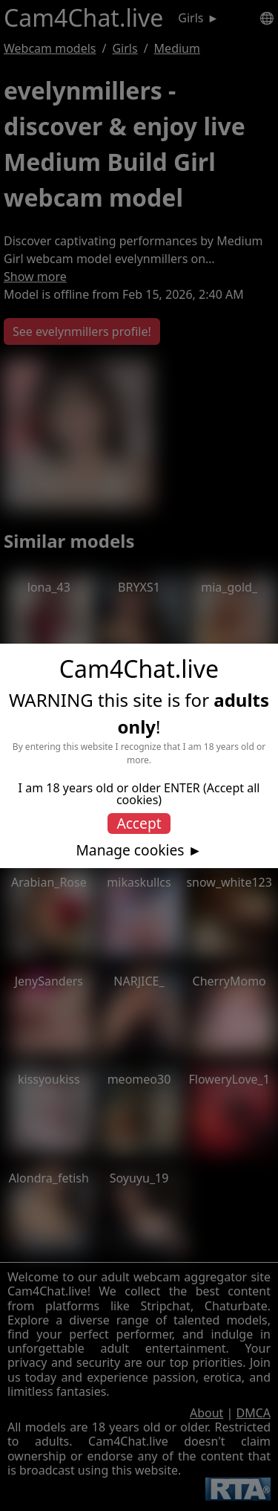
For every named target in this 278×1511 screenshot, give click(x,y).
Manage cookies (130, 850)
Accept (138, 823)
